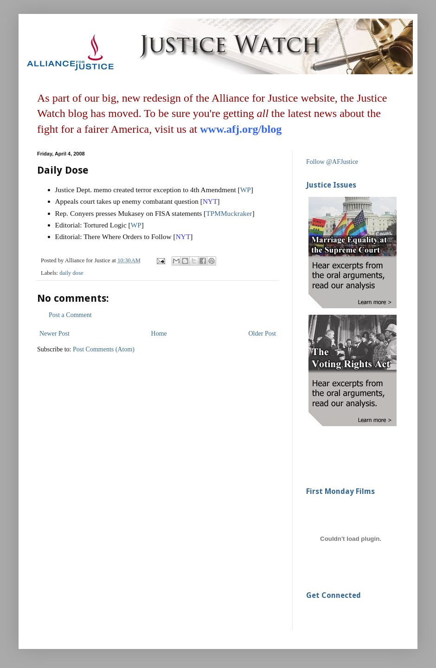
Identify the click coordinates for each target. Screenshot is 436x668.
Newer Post (54, 333)
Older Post (262, 333)
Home (159, 333)
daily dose (71, 273)
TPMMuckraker (229, 213)
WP (245, 190)
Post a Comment (70, 314)
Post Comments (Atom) (104, 349)
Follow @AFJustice (332, 161)
